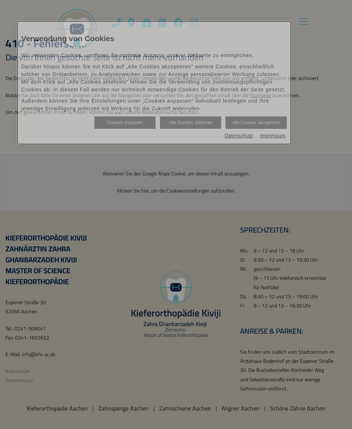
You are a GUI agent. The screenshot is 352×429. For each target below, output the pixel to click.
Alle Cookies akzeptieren (256, 122)
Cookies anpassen (125, 122)
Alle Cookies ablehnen (190, 122)
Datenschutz (238, 136)
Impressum (272, 136)
